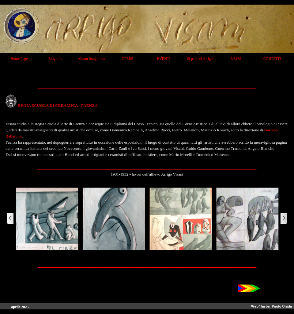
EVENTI (163, 58)
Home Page (19, 58)
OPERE (127, 58)
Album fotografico (91, 58)
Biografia (55, 58)
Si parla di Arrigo (200, 58)
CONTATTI (272, 58)
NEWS (236, 58)
